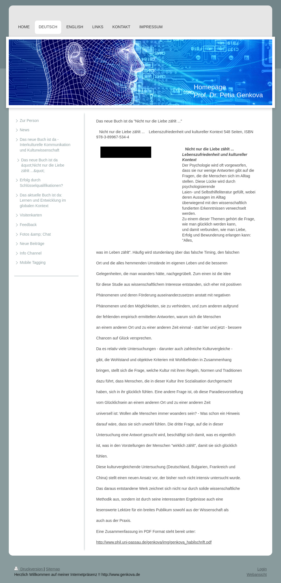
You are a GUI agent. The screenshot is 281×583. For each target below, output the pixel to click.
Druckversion (29, 569)
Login (262, 569)
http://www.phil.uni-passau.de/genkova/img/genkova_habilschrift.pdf (154, 542)
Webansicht (257, 574)
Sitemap (53, 569)
